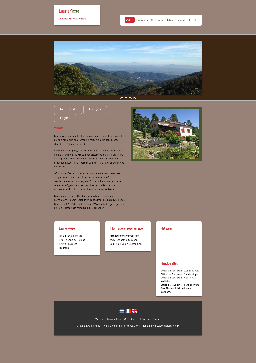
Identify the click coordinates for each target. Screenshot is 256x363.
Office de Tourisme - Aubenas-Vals (180, 271)
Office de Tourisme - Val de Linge (179, 274)
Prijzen (170, 20)
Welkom (129, 20)
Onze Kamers (157, 20)
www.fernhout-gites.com (123, 240)
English (65, 118)
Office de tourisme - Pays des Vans (180, 285)
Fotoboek (181, 20)
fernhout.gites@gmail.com (124, 236)
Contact (192, 20)
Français (95, 109)
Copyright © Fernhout (89, 326)
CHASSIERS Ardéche (180, 246)
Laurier (69, 10)
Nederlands (68, 109)
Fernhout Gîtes (131, 326)
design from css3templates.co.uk (160, 326)
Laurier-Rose (142, 20)
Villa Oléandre (112, 326)
